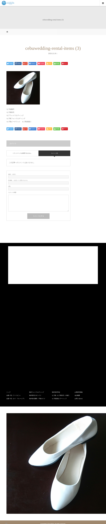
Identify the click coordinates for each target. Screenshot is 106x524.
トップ (8, 392)
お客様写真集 (79, 392)
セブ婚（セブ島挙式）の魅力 (60, 395)
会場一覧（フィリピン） (13, 395)
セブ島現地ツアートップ (59, 398)
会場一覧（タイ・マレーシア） (15, 398)
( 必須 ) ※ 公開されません (18, 180)
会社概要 (77, 395)
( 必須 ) (12, 174)
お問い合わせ (79, 398)
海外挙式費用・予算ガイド (37, 398)
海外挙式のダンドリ (35, 395)
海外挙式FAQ (56, 392)
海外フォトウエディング (36, 392)
